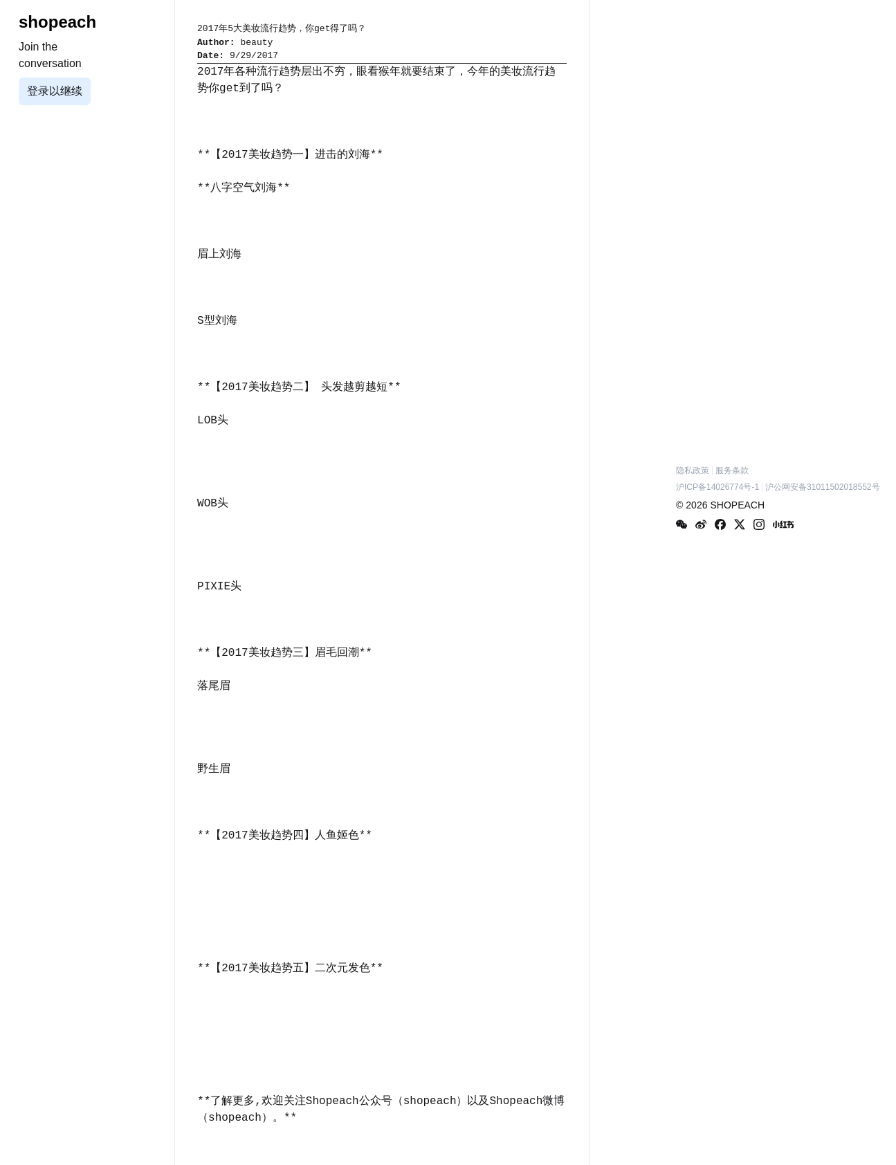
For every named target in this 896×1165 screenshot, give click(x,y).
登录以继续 (54, 91)
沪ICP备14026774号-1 (717, 487)
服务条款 (732, 470)
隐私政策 (692, 470)
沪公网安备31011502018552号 (822, 487)
